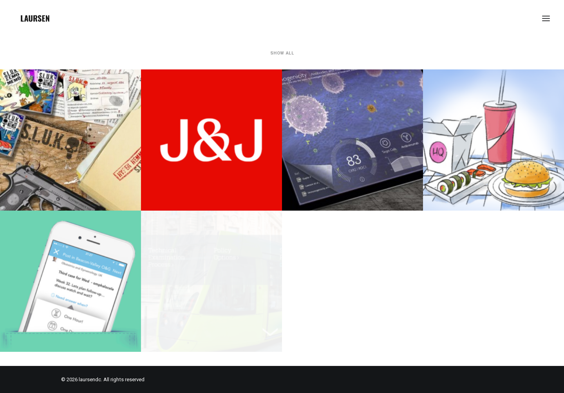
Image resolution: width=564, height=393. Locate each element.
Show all (282, 53)
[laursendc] (35, 18)
